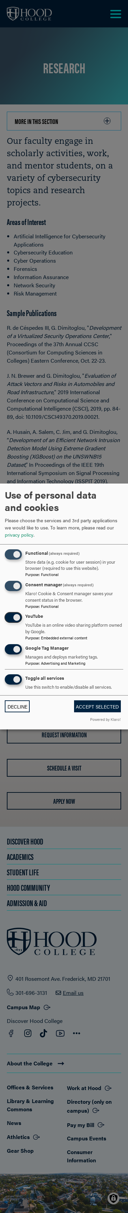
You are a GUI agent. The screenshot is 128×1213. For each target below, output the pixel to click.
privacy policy (19, 534)
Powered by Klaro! (105, 719)
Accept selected (97, 706)
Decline (17, 706)
